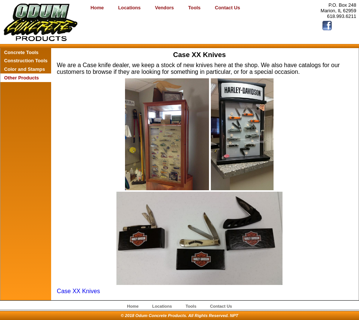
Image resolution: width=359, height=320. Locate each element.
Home (97, 7)
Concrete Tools (21, 52)
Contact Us (227, 7)
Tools (194, 7)
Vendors (164, 7)
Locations (129, 7)
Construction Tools (25, 60)
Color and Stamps (24, 69)
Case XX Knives (78, 291)
